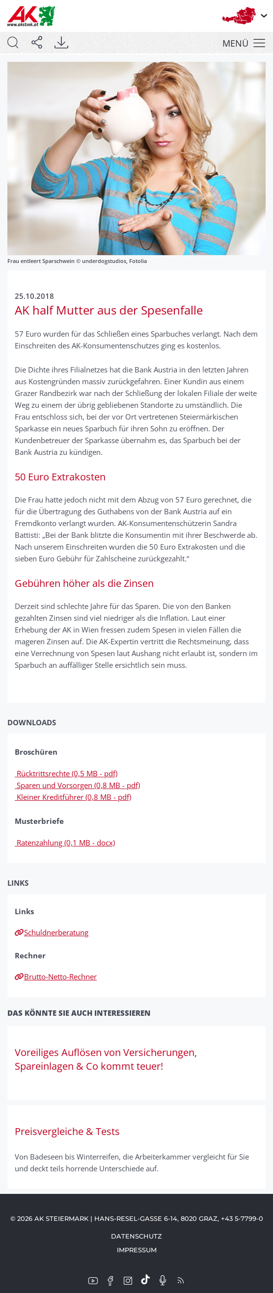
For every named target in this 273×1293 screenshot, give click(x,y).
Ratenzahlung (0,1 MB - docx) (65, 842)
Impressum (137, 1250)
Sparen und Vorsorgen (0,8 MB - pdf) (77, 785)
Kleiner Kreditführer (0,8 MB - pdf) (73, 797)
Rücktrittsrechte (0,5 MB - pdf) (66, 773)
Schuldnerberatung (51, 932)
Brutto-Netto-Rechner (56, 976)
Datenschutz (136, 1236)
